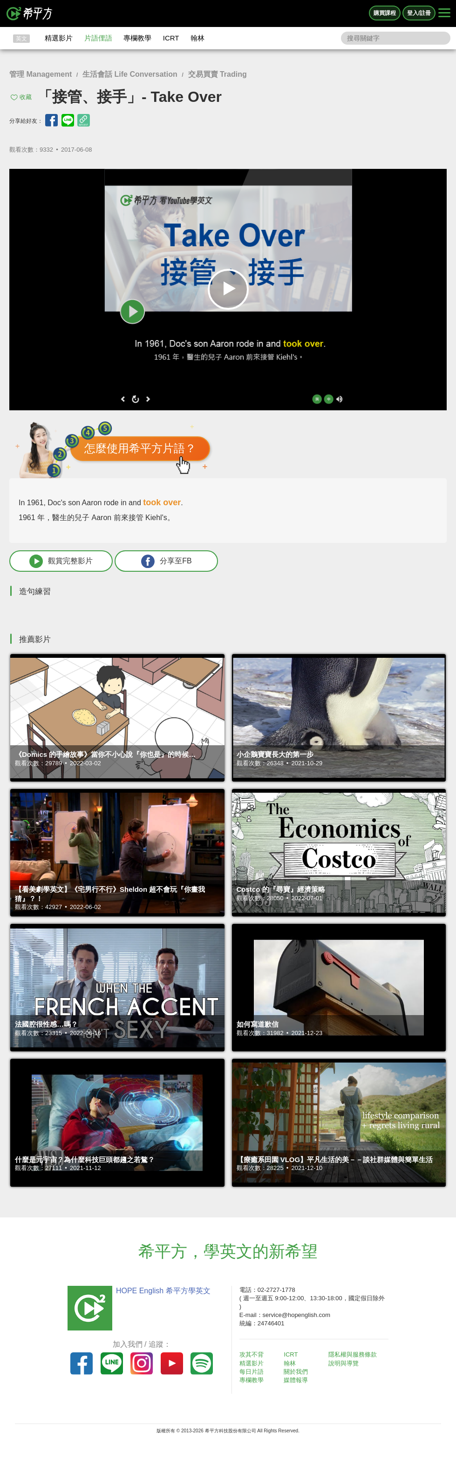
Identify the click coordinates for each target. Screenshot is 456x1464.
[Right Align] (444, 13)
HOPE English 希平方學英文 (163, 1291)
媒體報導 (296, 1380)
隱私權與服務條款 (352, 1354)
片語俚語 (98, 38)
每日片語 (251, 1371)
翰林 (197, 38)
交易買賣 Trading (217, 74)
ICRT (171, 38)
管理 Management (40, 74)
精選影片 (59, 38)
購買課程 (385, 13)
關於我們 (296, 1371)
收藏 (26, 97)
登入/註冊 (419, 13)
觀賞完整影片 (61, 561)
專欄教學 (137, 38)
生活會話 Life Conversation (129, 74)
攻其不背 (251, 1354)
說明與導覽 (343, 1363)
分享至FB (166, 561)
